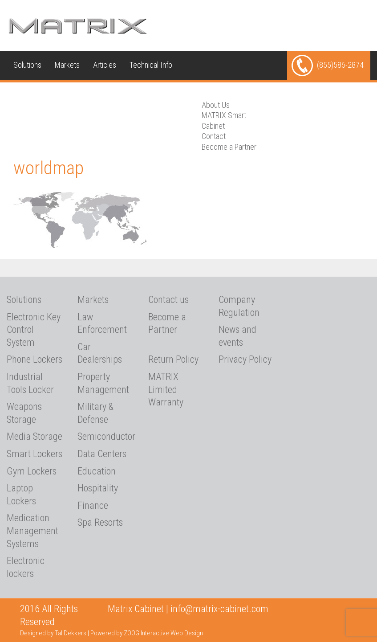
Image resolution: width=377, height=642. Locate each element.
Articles (104, 65)
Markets (67, 65)
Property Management (103, 383)
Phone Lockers (34, 359)
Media (22, 93)
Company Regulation (239, 306)
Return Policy (173, 359)
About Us (59, 93)
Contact (214, 136)
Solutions (27, 65)
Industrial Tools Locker (30, 383)
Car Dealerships (99, 353)
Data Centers (101, 453)
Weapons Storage (24, 413)
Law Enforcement (102, 323)
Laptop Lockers (21, 495)
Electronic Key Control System (34, 329)
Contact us (103, 93)
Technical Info (151, 65)
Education (96, 471)
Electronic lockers (26, 567)
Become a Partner (229, 146)
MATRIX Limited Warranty (165, 389)
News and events (237, 336)
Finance (92, 505)
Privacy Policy (245, 359)
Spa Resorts (100, 522)
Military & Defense (95, 413)
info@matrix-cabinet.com (219, 608)
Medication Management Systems (32, 530)
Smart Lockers (34, 453)
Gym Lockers (32, 471)
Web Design (186, 633)
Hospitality (97, 488)
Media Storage (34, 436)
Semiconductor (106, 436)
